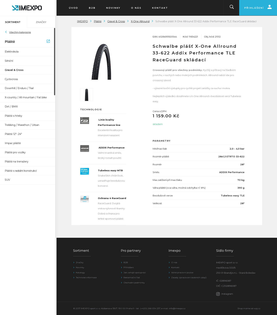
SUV (8, 179)
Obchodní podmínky (134, 282)
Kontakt (175, 267)
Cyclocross (12, 79)
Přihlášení (128, 267)
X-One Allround (140, 21)
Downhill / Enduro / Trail (20, 88)
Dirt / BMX (12, 106)
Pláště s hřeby (15, 115)
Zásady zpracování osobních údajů (189, 277)
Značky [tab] (42, 22)
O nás (174, 262)
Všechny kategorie (19, 32)
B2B (125, 262)
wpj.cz (257, 308)
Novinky (80, 267)
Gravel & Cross (15, 70)
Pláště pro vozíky (16, 152)
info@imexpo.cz (177, 308)
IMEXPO (82, 21)
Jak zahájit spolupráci (134, 272)
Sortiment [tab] (14, 22)
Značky (80, 262)
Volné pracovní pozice (182, 272)
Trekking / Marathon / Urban (23, 125)
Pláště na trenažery (18, 161)
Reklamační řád (131, 277)
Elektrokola (13, 51)
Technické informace (86, 277)
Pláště (28, 41)
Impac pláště (14, 143)
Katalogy (80, 272)
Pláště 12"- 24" (14, 134)
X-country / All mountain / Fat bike (27, 97)
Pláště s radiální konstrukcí (22, 170)
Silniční (10, 60)
